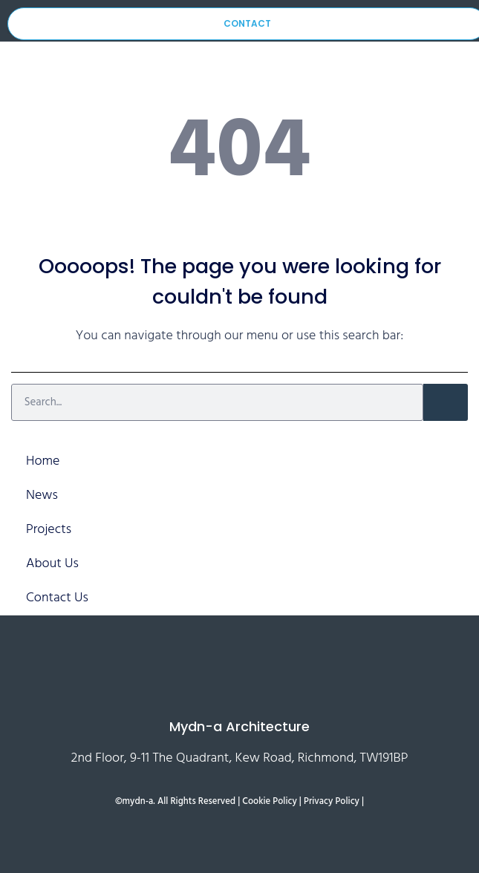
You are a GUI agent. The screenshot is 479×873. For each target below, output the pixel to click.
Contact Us (57, 598)
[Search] (445, 402)
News (42, 495)
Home (42, 461)
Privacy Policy (331, 801)
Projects (48, 529)
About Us (52, 564)
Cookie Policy (269, 801)
